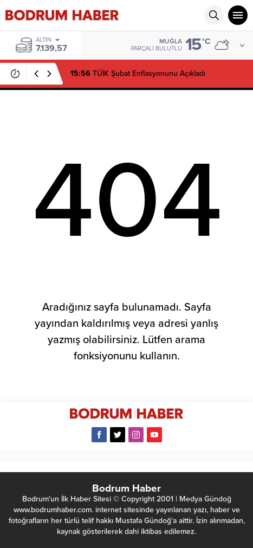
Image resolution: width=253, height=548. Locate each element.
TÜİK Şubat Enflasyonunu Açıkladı (137, 73)
